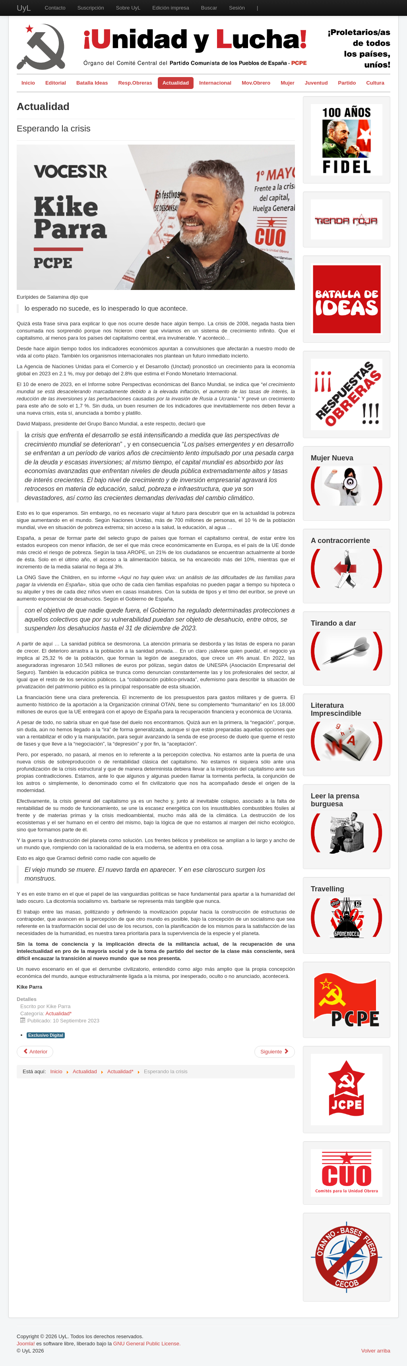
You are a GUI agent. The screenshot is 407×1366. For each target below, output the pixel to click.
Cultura (375, 83)
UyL (24, 8)
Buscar (209, 8)
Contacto (55, 8)
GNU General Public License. (147, 1344)
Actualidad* (59, 1013)
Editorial (55, 83)
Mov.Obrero (256, 83)
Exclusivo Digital (45, 1035)
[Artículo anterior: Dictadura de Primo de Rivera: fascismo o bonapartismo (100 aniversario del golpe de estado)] (35, 1052)
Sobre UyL (128, 8)
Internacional (215, 83)
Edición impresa (170, 8)
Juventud (316, 83)
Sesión (237, 8)
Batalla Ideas (92, 83)
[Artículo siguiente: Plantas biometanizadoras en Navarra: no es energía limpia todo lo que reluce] (274, 1052)
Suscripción (91, 8)
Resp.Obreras (135, 83)
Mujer (288, 83)
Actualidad (176, 83)
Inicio (28, 83)
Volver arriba (375, 1351)
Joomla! (26, 1344)
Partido (347, 83)
